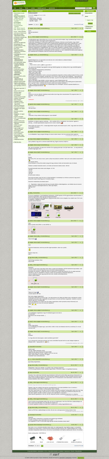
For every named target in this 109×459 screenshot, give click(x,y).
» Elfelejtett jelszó (89, 26)
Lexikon (33, 8)
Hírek (15, 8)
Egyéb (40, 19)
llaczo (31, 372)
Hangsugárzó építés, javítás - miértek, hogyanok (19, 40)
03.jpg (58, 210)
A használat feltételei (32, 451)
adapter (31, 28)
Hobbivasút (77, 0)
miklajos (36, 15)
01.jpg (36, 210)
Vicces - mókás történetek (20, 31)
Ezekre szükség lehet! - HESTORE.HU (37, 433)
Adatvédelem (41, 451)
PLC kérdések (17, 95)
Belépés (90, 23)
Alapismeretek (32, 18)
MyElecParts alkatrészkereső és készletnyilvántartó (18, 59)
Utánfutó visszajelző (18, 116)
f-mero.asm (47, 217)
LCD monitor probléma (19, 107)
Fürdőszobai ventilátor (19, 69)
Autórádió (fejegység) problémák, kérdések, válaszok (19, 65)
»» (42, 445)
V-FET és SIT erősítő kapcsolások (19, 103)
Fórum (26, 8)
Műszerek (39, 18)
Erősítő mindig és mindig (19, 45)
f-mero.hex (58, 217)
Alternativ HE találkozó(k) (19, 42)
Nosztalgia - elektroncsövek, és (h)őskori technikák (18, 79)
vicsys (31, 139)
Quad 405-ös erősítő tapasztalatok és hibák (19, 35)
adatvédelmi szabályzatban (65, 457)
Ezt (29, 361)
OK (94, 8)
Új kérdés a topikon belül (74, 13)
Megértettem (81, 457)
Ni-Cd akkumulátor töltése (20, 62)
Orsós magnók (17, 130)
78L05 (50, 198)
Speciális (31, 20)
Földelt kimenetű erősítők (19, 97)
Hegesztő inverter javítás (19, 81)
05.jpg (36, 217)
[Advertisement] (91, 58)
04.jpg (69, 210)
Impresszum (67, 451)
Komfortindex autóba (19, 132)
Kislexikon (86, 0)
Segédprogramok (42, 8)
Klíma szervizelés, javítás (20, 76)
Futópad (16, 112)
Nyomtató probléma (18, 111)
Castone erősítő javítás (19, 121)
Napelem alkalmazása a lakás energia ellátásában (20, 83)
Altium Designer (17, 99)
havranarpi (32, 414)
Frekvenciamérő (32, 13)
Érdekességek (17, 67)
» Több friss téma (17, 142)
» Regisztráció (88, 28)
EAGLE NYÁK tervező (19, 91)
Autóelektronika (17, 94)
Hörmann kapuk (17, 92)
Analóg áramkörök (33, 19)
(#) (28, 28)
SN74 (46, 353)
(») (48, 28)
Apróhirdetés (52, 8)
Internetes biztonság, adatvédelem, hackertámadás (19, 72)
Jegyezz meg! (90, 20)
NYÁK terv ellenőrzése (19, 105)
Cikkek (20, 8)
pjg (30, 257)
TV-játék (16, 137)
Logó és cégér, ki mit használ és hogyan (18, 128)
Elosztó (72, 451)
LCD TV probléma (18, 133)
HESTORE (82, 0)
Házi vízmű (16, 48)
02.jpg (47, 210)
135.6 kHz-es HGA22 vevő (20, 33)
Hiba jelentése (78, 451)
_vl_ (31, 36)
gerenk (31, 104)
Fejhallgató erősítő (18, 101)
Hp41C (39, 28)
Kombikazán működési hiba (20, 37)
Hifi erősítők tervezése (19, 56)
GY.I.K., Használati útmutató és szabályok (54, 451)
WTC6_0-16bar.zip (33, 232)
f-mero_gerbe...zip (35, 283)
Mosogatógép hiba (18, 44)
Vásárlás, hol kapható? (19, 98)
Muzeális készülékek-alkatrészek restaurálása (20, 50)
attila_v (31, 193)
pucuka (31, 424)
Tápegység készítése (19, 139)
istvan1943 (32, 346)
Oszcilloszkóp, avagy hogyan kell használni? (19, 136)
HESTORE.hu (17, 126)
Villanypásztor (17, 52)
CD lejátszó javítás (18, 47)
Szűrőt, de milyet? (18, 125)
